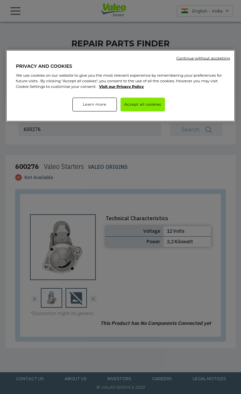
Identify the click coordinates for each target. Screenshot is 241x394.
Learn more (94, 104)
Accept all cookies (142, 104)
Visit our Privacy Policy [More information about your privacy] (121, 86)
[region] (120, 86)
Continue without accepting (203, 58)
